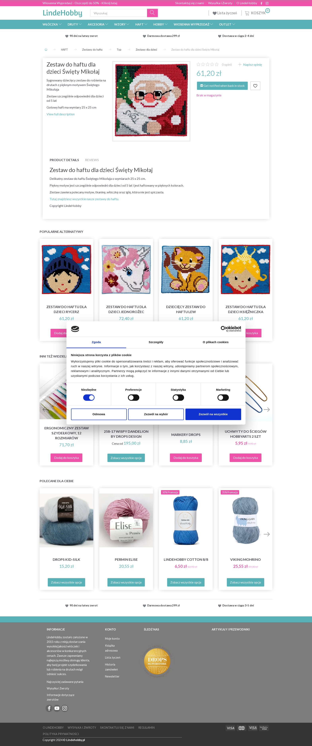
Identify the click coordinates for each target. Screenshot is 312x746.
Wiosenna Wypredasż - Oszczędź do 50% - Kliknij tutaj (80, 3)
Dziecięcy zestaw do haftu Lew (186, 309)
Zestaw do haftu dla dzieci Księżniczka (245, 309)
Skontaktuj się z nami (189, 3)
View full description (61, 114)
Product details (64, 160)
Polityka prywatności (61, 734)
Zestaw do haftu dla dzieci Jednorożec (126, 309)
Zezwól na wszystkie (213, 414)
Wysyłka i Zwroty (220, 3)
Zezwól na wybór (156, 414)
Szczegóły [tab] (156, 342)
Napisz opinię (252, 64)
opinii (227, 64)
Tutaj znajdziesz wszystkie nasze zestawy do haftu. (84, 199)
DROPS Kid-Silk (66, 559)
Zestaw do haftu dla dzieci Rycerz (66, 309)
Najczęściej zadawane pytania (65, 681)
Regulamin (146, 727)
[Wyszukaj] (152, 13)
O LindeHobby (247, 3)
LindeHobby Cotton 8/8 (186, 559)
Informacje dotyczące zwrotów (60, 697)
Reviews (92, 160)
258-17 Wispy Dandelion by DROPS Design (126, 434)
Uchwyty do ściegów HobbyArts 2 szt (245, 434)
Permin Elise (126, 559)
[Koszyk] (257, 12)
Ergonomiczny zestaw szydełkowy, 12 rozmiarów (66, 433)
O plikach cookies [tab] (215, 342)
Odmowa (99, 414)
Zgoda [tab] (96, 342)
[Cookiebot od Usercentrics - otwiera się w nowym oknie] (223, 329)
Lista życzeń (225, 13)
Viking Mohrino (245, 559)
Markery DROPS (186, 435)
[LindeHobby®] (62, 12)
